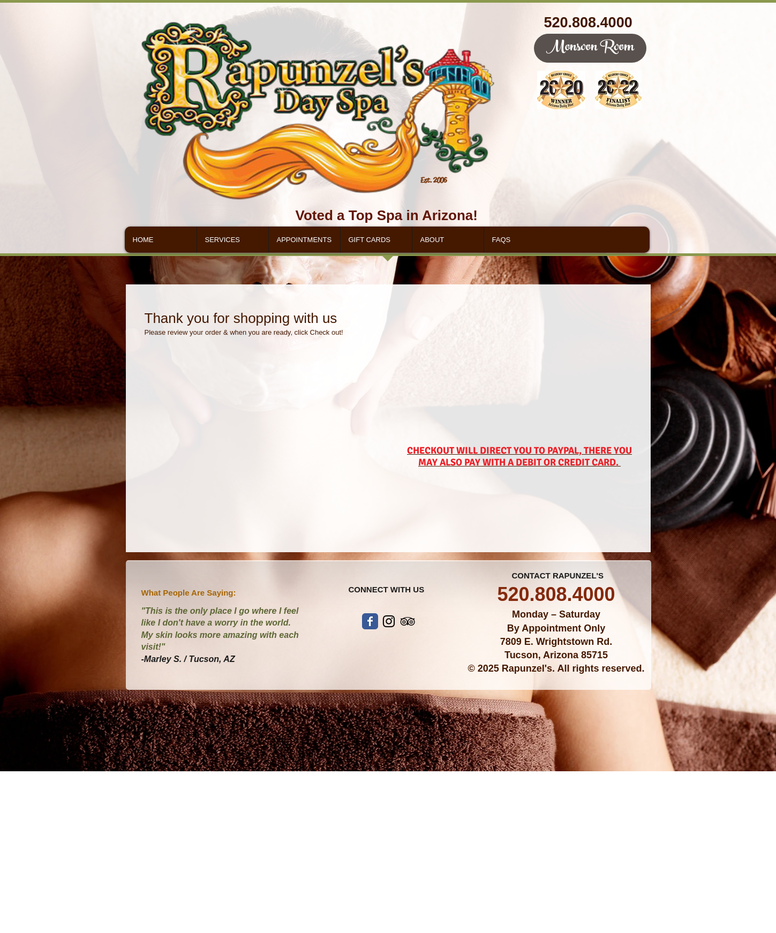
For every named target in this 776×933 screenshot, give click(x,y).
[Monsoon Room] (590, 48)
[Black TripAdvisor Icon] (408, 621)
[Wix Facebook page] (370, 621)
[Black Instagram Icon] (389, 621)
